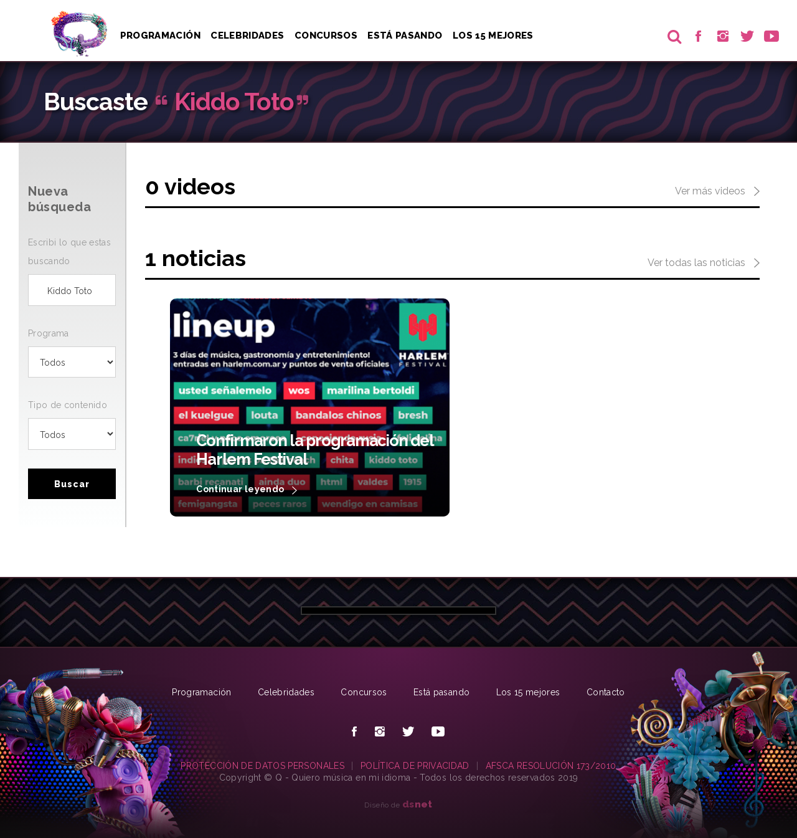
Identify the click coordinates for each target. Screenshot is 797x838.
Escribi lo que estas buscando (69, 251)
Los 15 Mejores (493, 35)
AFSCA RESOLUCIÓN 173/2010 (551, 766)
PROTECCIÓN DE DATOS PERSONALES (262, 766)
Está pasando (404, 35)
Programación (160, 35)
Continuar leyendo (246, 490)
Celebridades (247, 35)
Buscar (72, 484)
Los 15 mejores (528, 692)
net (417, 804)
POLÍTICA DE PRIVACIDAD (415, 766)
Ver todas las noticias (704, 263)
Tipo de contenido (67, 405)
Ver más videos (717, 192)
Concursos (326, 35)
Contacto (606, 692)
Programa (48, 333)
